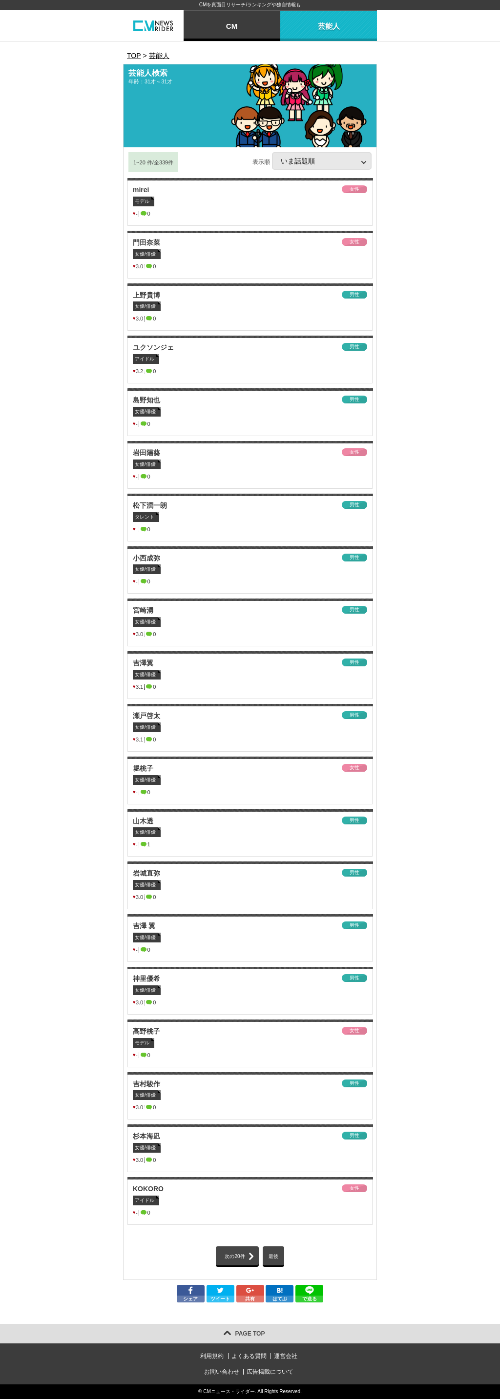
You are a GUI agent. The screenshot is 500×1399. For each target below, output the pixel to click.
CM (231, 26)
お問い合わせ (221, 1371)
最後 (273, 1256)
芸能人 (329, 26)
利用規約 (212, 1356)
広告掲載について (270, 1371)
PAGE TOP (250, 1333)
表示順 (312, 161)
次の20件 (235, 1256)
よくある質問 (249, 1356)
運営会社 (285, 1356)
